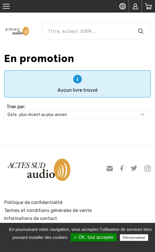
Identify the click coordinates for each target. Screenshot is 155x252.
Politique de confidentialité (33, 202)
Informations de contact (30, 218)
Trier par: (16, 106)
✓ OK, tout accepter (94, 237)
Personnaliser (134, 237)
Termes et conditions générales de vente (48, 210)
